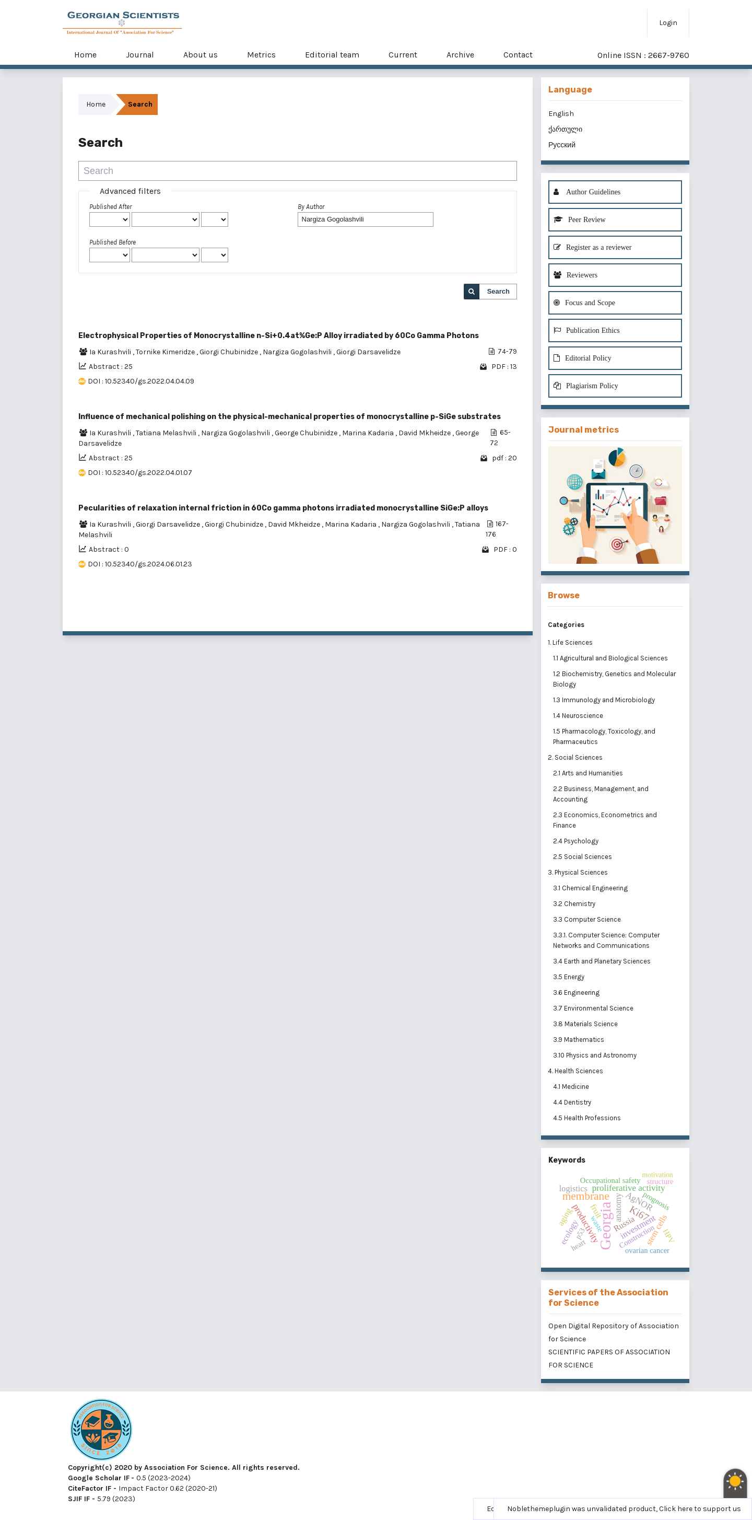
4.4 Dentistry (573, 1102)
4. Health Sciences (575, 1071)
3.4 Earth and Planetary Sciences (602, 961)
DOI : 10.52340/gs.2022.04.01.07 (140, 472)
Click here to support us (700, 1508)
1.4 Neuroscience (579, 716)
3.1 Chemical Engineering (591, 888)
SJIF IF (79, 1498)
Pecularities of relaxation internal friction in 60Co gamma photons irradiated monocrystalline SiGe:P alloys (283, 508)
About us (200, 55)
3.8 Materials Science (586, 1024)
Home (85, 55)
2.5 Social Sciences (583, 857)
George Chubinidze (307, 432)
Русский (561, 145)
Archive (460, 55)
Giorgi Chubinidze (229, 351)
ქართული (565, 129)
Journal (140, 55)
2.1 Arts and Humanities (589, 773)
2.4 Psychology (576, 841)
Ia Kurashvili (111, 351)
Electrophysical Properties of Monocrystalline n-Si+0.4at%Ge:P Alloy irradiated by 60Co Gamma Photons (278, 335)
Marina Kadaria (368, 432)
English (561, 113)
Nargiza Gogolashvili (298, 351)
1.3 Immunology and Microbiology (604, 700)
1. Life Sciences (570, 642)
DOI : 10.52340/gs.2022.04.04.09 (141, 381)
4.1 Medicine (572, 1086)
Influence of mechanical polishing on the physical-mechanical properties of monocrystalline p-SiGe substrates (289, 416)
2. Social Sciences (575, 757)
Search (498, 291)
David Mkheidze (425, 432)
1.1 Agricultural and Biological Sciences (611, 658)
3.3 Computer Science (587, 919)
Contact (518, 55)
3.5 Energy (569, 977)
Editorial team (332, 55)
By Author (311, 207)
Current (403, 55)
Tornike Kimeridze (166, 351)
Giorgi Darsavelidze (368, 351)
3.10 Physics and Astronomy (595, 1055)
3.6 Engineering (577, 992)
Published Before (112, 242)
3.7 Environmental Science (594, 1008)
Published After (110, 207)
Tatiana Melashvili (167, 432)
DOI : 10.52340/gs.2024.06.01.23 (140, 564)
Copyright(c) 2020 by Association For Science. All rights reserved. (184, 1467)
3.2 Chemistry (575, 904)
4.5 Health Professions (587, 1118)
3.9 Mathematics (579, 1039)
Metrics (261, 55)
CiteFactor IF (89, 1488)
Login (668, 22)
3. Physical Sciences (578, 872)
